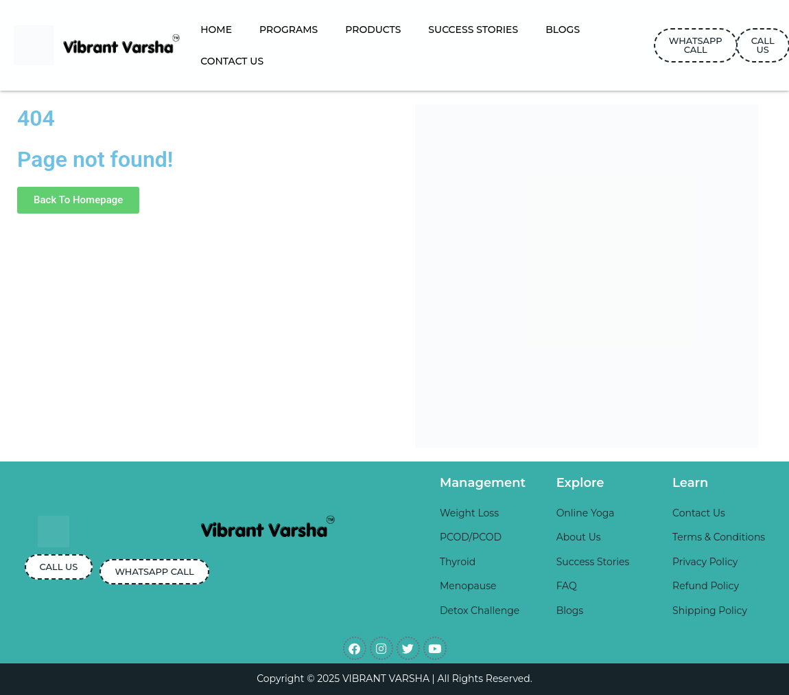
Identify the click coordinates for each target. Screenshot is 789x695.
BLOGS (562, 29)
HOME (216, 29)
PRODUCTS (373, 29)
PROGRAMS (288, 29)
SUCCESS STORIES (473, 29)
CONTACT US (231, 61)
